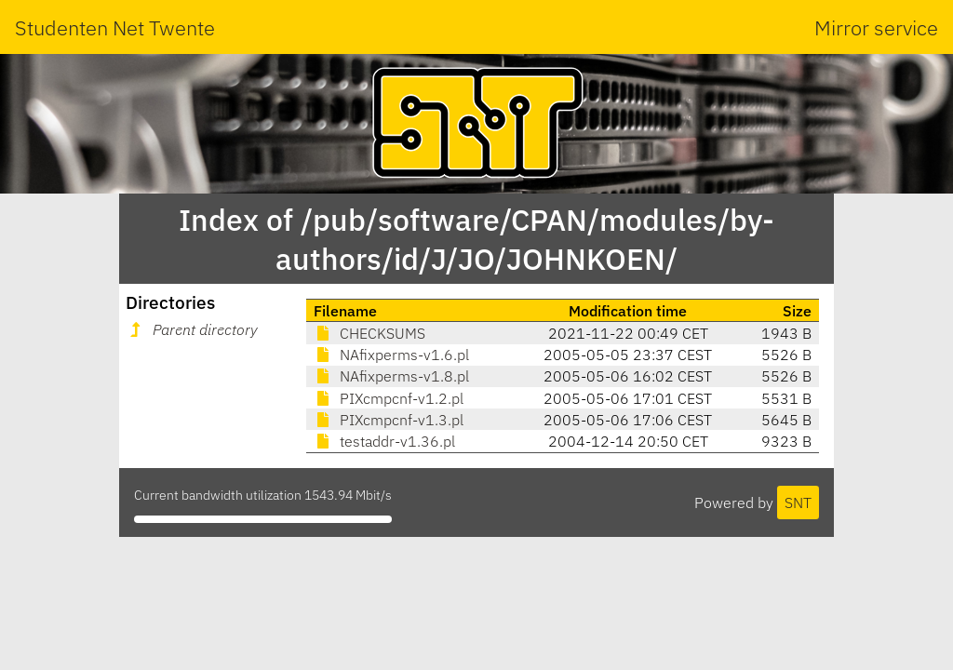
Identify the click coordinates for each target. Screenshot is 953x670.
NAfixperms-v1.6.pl (391, 354)
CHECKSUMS (369, 333)
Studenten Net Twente (115, 27)
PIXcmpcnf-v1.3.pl (388, 419)
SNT (798, 502)
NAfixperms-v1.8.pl (391, 376)
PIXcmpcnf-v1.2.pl (388, 398)
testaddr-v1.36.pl (384, 441)
